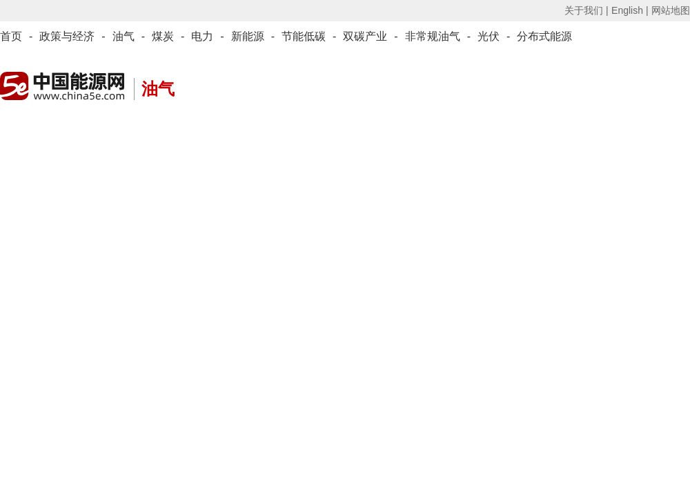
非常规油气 (432, 36)
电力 (202, 36)
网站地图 (670, 10)
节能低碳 (304, 36)
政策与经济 (67, 36)
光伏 (488, 36)
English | (629, 10)
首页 (11, 36)
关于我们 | (586, 10)
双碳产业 (365, 36)
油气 (123, 36)
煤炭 (163, 36)
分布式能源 (544, 36)
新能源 (247, 36)
